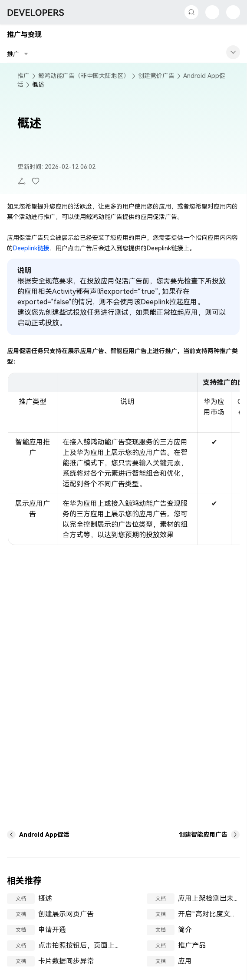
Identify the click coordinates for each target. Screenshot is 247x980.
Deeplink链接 (31, 248)
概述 (45, 898)
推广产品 (192, 945)
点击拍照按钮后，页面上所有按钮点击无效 (104, 945)
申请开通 (52, 930)
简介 (185, 930)
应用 (185, 961)
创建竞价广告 (156, 75)
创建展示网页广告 (66, 914)
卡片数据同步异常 (66, 961)
